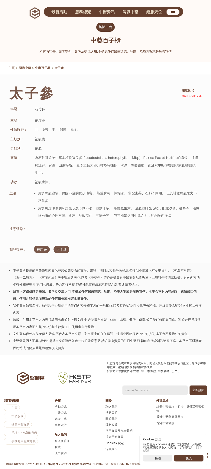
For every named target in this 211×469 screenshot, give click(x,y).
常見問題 (112, 413)
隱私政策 (112, 425)
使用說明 (61, 453)
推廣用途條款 (115, 437)
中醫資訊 (61, 413)
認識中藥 (25, 69)
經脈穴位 (61, 425)
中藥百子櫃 (42, 69)
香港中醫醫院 (165, 423)
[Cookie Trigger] (115, 443)
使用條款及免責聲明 (119, 431)
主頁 (11, 69)
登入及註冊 (62, 441)
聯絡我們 (112, 406)
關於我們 (112, 419)
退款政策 (112, 449)
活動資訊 (61, 406)
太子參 (59, 69)
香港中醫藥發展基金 (169, 417)
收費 (58, 447)
